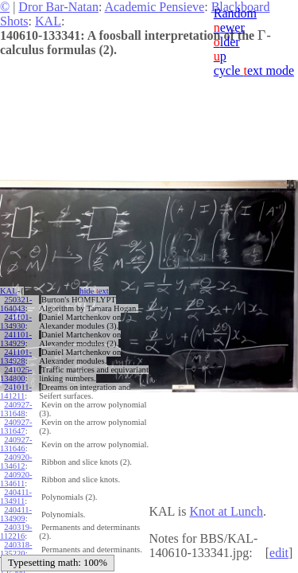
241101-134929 (16, 339)
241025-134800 (16, 374)
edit (278, 552)
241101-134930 (16, 321)
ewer (229, 27)
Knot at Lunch (225, 511)
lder (227, 42)
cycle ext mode (254, 70)
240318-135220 (16, 549)
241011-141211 (16, 391)
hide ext (94, 290)
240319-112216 (16, 531)
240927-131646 (16, 444)
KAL (48, 21)
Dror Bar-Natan (58, 7)
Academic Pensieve (154, 7)
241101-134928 (16, 356)
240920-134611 (16, 479)
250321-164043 (16, 304)
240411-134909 (16, 514)
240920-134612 (16, 461)
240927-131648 (16, 409)
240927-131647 (16, 426)
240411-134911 (16, 496)
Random (235, 13)
